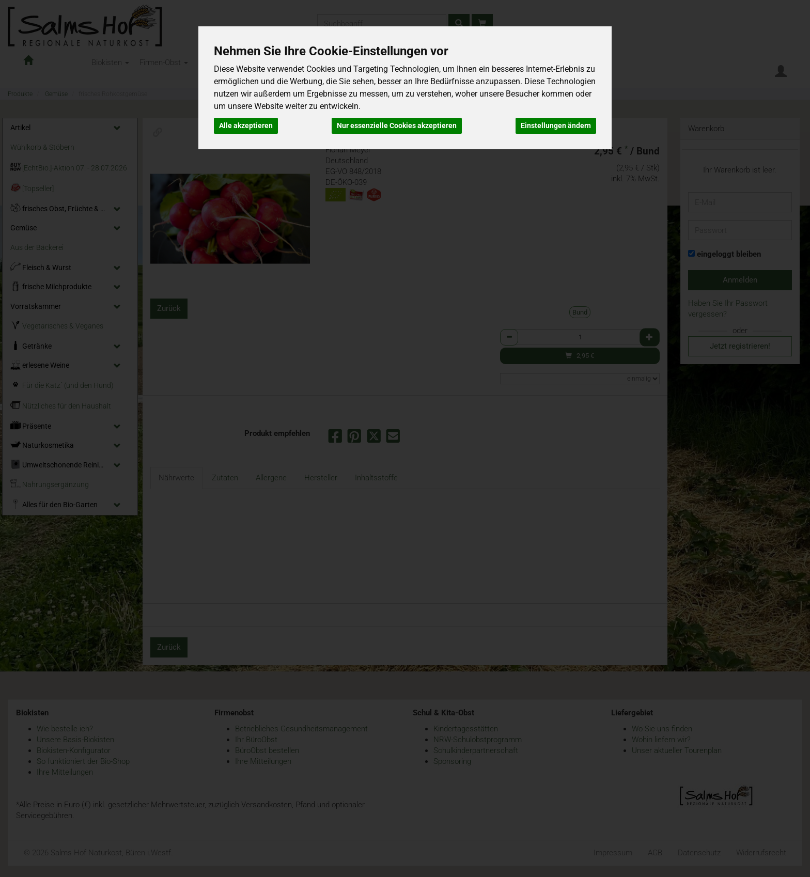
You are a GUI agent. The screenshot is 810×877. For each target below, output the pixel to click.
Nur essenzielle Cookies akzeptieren (397, 125)
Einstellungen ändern (556, 125)
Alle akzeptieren (246, 125)
